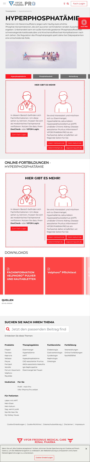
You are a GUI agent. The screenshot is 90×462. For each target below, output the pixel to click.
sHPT (25, 355)
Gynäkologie (52, 355)
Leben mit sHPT (11, 400)
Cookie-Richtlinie (34, 424)
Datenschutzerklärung (52, 424)
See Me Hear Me (11, 412)
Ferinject (8, 364)
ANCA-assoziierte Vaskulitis (34, 364)
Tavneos (8, 353)
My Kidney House (12, 415)
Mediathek (10, 382)
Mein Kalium (10, 406)
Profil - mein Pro (24, 387)
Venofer (8, 367)
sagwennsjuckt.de (74, 148)
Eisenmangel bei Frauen (32, 370)
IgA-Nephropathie (30, 367)
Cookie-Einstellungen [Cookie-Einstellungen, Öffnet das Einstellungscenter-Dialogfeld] (44, 458)
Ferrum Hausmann (12, 370)
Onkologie (51, 361)
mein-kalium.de (74, 143)
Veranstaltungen (71, 350)
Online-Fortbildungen (73, 353)
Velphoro (8, 373)
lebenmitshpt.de (55, 148)
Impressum (80, 424)
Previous (6, 275)
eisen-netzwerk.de (56, 143)
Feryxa (7, 361)
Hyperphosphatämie (31, 358)
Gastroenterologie (54, 353)
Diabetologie (52, 350)
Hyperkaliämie (28, 353)
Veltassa (8, 358)
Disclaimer (68, 424)
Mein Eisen (9, 403)
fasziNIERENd (70, 355)
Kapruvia (8, 355)
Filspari (8, 350)
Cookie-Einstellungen (16, 424)
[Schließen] (86, 448)
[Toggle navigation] (4, 3)
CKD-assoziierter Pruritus (33, 361)
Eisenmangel (28, 350)
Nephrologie (52, 358)
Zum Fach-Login (19, 134)
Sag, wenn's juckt (12, 409)
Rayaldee (8, 376)
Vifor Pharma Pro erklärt (28, 390)
